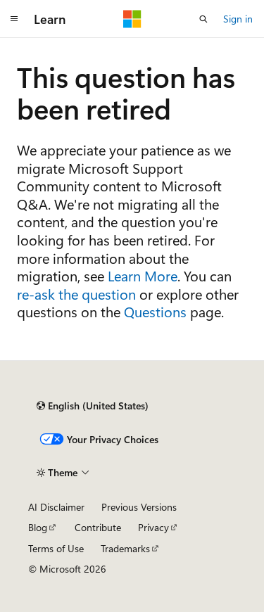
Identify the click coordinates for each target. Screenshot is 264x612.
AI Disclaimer (56, 507)
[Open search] (203, 19)
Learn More (142, 275)
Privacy (153, 527)
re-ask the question (76, 293)
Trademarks (125, 548)
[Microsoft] (132, 19)
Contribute (98, 527)
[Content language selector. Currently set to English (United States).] (92, 406)
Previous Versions (139, 507)
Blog (37, 527)
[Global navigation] (14, 19)
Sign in (238, 18)
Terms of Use (56, 548)
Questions (155, 311)
